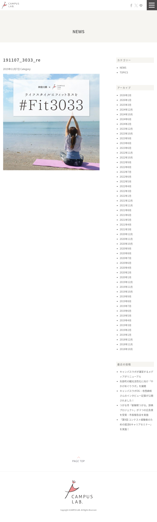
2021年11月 (126, 205)
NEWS (123, 67)
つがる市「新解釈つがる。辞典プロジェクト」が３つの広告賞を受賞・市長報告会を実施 (136, 409)
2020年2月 (125, 272)
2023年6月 (125, 148)
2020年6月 (125, 263)
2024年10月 (126, 114)
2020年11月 (126, 239)
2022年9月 (125, 162)
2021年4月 (125, 224)
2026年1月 (125, 100)
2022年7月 (125, 171)
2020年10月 (126, 243)
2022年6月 (125, 176)
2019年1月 (125, 334)
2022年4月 (125, 186)
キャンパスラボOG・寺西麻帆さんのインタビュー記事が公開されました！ (136, 395)
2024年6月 (125, 119)
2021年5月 (125, 219)
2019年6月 (125, 310)
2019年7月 (125, 306)
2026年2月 (125, 95)
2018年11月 (126, 344)
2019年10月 (126, 291)
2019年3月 (125, 325)
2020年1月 (125, 277)
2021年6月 (125, 215)
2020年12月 (126, 234)
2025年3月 (125, 104)
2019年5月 (125, 315)
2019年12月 (126, 282)
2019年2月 (125, 330)
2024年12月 (126, 109)
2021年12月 (126, 200)
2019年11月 (126, 286)
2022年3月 (125, 191)
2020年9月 (125, 248)
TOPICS (124, 72)
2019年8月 (125, 301)
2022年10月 (126, 157)
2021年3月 (125, 229)
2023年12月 (126, 128)
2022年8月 (125, 167)
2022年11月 (126, 152)
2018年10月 (126, 349)
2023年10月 (126, 133)
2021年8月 (125, 210)
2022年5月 (125, 181)
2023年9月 (125, 138)
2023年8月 (125, 143)
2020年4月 (125, 267)
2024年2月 (125, 124)
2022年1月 (125, 195)
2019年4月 (125, 320)
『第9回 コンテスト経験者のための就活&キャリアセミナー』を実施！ (136, 424)
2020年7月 (125, 258)
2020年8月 (125, 253)
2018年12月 (126, 339)
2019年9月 (125, 296)
